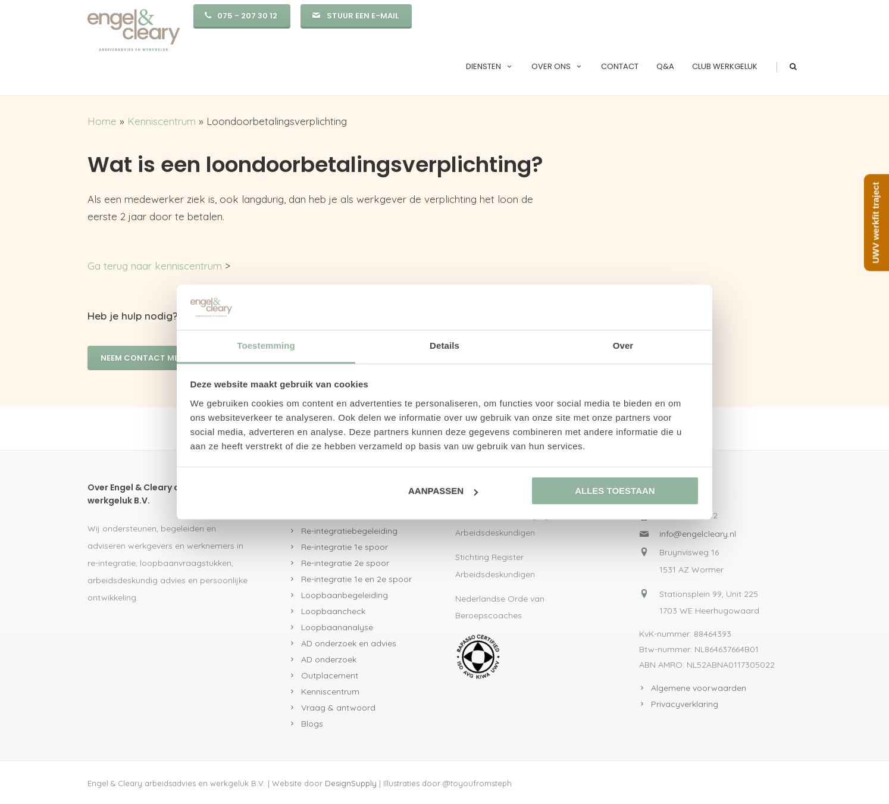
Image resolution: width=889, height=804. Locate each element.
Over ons (557, 66)
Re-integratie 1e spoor (344, 547)
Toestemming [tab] (266, 346)
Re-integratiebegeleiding (349, 530)
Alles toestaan (615, 491)
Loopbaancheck (333, 611)
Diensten (490, 66)
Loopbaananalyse (337, 627)
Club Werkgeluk (724, 66)
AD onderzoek (328, 659)
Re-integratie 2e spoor (345, 563)
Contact (619, 66)
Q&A (665, 66)
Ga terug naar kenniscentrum (154, 265)
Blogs (312, 723)
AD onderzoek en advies (348, 643)
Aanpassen (443, 491)
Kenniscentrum (161, 121)
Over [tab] (623, 346)
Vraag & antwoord (338, 707)
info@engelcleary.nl (697, 533)
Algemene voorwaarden (698, 688)
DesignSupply (351, 783)
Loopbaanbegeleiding (344, 595)
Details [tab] (444, 346)
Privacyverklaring (684, 704)
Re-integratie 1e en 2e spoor (356, 579)
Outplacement (329, 675)
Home (102, 121)
